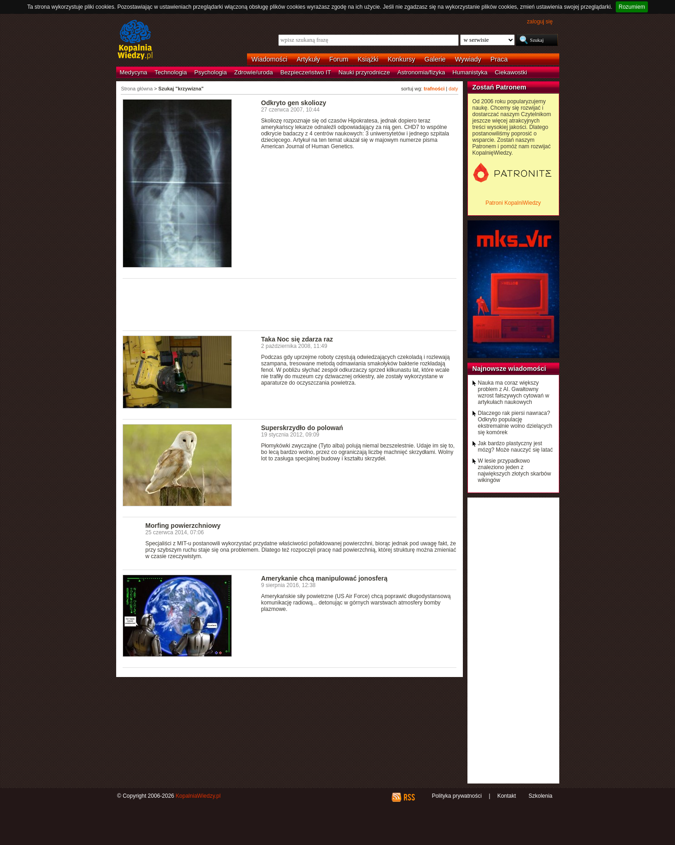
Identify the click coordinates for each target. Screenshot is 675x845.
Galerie (434, 59)
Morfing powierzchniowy (183, 525)
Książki (368, 59)
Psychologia (210, 72)
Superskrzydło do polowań (302, 427)
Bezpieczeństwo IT (305, 72)
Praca (499, 59)
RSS (409, 797)
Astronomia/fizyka (421, 72)
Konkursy (401, 59)
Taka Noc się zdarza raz (297, 339)
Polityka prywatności (457, 796)
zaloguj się (539, 21)
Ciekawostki (511, 72)
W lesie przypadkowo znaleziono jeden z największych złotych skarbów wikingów (514, 470)
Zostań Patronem (499, 87)
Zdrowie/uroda (253, 72)
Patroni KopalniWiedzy (513, 203)
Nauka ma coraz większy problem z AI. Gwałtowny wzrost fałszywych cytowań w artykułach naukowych (513, 392)
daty (453, 88)
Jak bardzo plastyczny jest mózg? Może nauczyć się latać (515, 446)
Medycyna (133, 72)
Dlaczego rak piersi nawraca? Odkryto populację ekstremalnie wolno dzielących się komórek (515, 423)
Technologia (171, 72)
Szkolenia (540, 796)
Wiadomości (269, 59)
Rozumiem (632, 7)
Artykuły (308, 59)
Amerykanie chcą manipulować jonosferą (324, 578)
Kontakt (506, 796)
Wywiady (468, 59)
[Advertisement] (290, 304)
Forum (339, 59)
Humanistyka (469, 72)
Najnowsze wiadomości (509, 368)
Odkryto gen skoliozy (293, 102)
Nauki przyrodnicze (364, 72)
